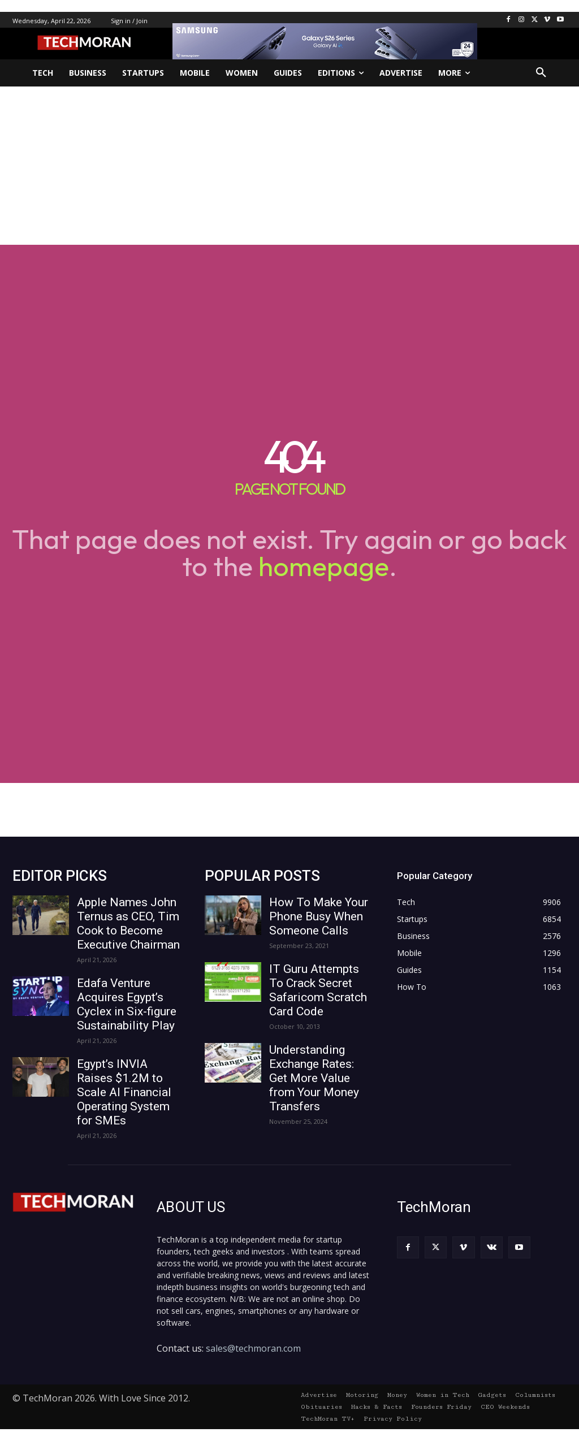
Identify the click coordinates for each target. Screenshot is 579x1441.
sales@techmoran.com (253, 1348)
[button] (541, 72)
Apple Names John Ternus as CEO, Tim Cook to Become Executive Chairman (128, 923)
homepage (323, 566)
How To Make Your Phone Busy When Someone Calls (318, 916)
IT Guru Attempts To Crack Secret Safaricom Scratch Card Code (318, 990)
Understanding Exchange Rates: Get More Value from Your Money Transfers (314, 1078)
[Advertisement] (289, 165)
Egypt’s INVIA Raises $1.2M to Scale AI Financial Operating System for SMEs (124, 1092)
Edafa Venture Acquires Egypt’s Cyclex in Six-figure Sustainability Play (126, 1004)
